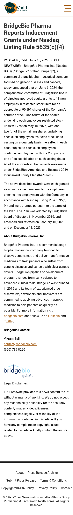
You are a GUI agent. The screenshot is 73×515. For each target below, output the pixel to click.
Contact (66, 488)
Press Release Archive (43, 473)
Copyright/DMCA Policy (17, 488)
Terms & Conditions (53, 480)
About (20, 473)
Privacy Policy (47, 488)
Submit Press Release (21, 480)
